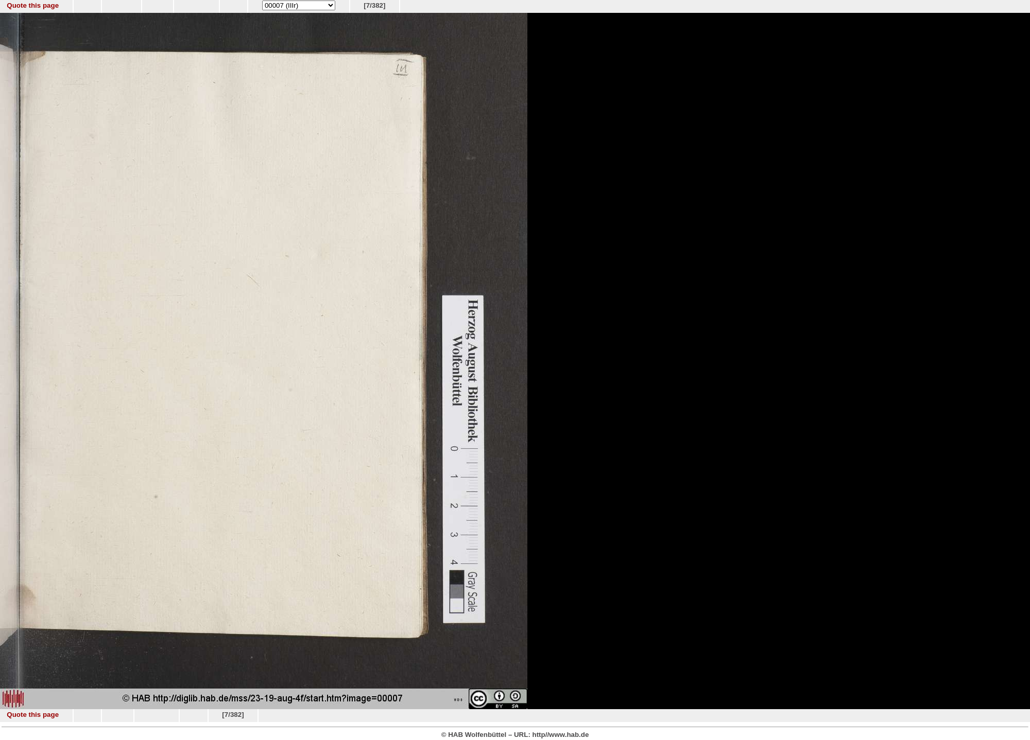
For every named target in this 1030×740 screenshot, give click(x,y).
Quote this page (33, 5)
